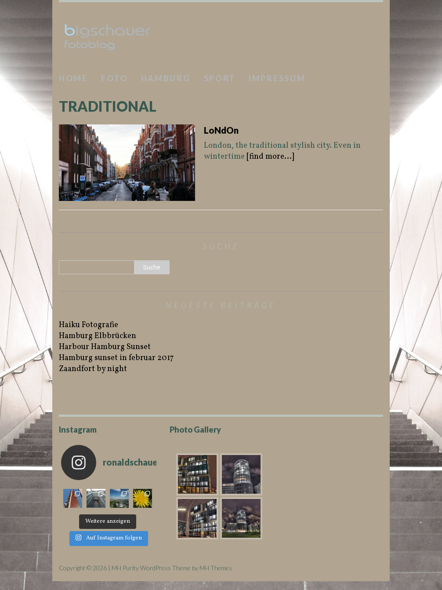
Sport (220, 78)
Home (73, 78)
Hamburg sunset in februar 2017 (116, 358)
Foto (114, 78)
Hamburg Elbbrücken (97, 336)
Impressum (277, 78)
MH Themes (215, 568)
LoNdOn (221, 130)
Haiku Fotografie (88, 325)
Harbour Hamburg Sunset (105, 347)
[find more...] (270, 156)
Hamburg (166, 78)
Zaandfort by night (93, 369)
